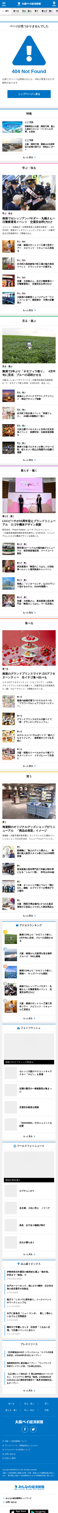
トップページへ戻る (29, 94)
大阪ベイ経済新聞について (15, 1439)
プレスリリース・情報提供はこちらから (21, 1443)
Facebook (25, 1427)
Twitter (33, 1427)
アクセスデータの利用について (17, 1447)
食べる (16, 11)
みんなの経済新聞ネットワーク (29, 1485)
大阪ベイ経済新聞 (29, 4)
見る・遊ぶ (26, 11)
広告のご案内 (10, 1456)
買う (36, 11)
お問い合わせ (10, 1451)
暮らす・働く (47, 11)
